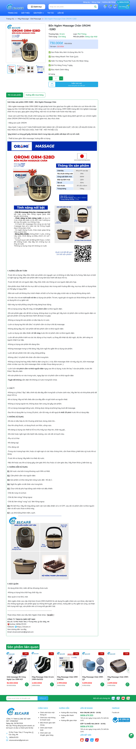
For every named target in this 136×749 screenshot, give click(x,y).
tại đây (23, 629)
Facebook (115, 713)
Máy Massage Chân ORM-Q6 (118, 678)
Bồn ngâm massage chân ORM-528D (23, 106)
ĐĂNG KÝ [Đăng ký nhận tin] (43, 698)
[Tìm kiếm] (95, 7)
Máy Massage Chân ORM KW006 (67, 678)
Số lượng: (52, 74)
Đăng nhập (96, 2)
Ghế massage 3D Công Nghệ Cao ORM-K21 (16, 678)
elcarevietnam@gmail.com (18, 740)
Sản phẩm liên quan (22, 647)
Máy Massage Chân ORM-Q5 (93, 678)
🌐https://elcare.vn (22, 627)
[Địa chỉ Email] (27, 698)
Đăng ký (86, 2)
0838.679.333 (123, 2)
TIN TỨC (50, 13)
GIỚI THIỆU (25, 13)
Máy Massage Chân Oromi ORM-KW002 (43, 678)
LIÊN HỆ (61, 13)
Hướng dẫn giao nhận (69, 720)
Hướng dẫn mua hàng (69, 713)
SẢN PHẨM (38, 13)
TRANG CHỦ (12, 13)
